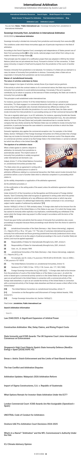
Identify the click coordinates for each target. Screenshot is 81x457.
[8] (23, 128)
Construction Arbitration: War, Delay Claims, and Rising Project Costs (36, 327)
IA (46, 454)
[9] (36, 141)
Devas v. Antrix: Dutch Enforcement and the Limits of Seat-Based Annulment (40, 358)
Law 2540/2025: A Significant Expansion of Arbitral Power (31, 318)
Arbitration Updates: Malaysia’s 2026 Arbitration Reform (30, 376)
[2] (5, 242)
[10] (5, 289)
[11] (43, 203)
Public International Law (32, 303)
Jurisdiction (17, 303)
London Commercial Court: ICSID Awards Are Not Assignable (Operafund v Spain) (39, 405)
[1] (73, 41)
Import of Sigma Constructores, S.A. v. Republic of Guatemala (33, 385)
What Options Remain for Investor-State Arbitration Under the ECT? (35, 394)
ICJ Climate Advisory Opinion (18, 444)
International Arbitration (40, 5)
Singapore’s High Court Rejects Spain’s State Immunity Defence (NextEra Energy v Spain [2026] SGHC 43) (38, 348)
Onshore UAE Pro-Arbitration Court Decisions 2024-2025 (31, 424)
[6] (25, 95)
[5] (31, 56)
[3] (5, 245)
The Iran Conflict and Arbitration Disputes (23, 367)
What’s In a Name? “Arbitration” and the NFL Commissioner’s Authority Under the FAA (40, 434)
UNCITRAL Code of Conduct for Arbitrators (24, 415)
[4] (26, 53)
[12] (11, 217)
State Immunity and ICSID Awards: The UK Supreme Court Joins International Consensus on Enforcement (40, 337)
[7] (76, 112)
